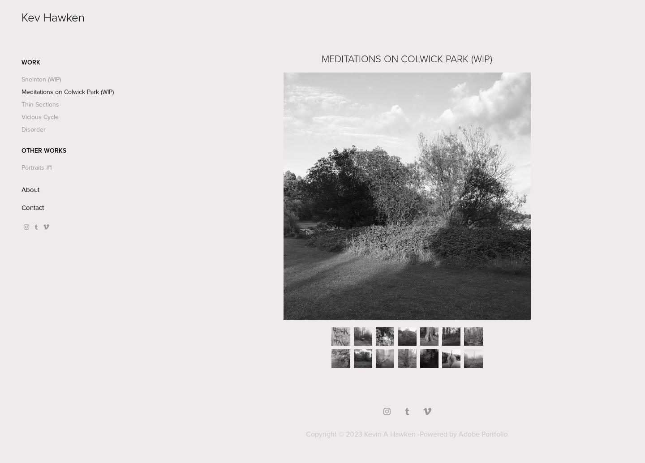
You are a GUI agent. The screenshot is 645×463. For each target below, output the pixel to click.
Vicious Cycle (40, 116)
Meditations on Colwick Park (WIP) (68, 91)
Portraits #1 (37, 167)
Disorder (34, 129)
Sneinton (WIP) (41, 79)
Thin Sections (40, 104)
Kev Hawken (53, 17)
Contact (33, 207)
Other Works (44, 150)
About (30, 189)
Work (31, 62)
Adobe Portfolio (483, 434)
